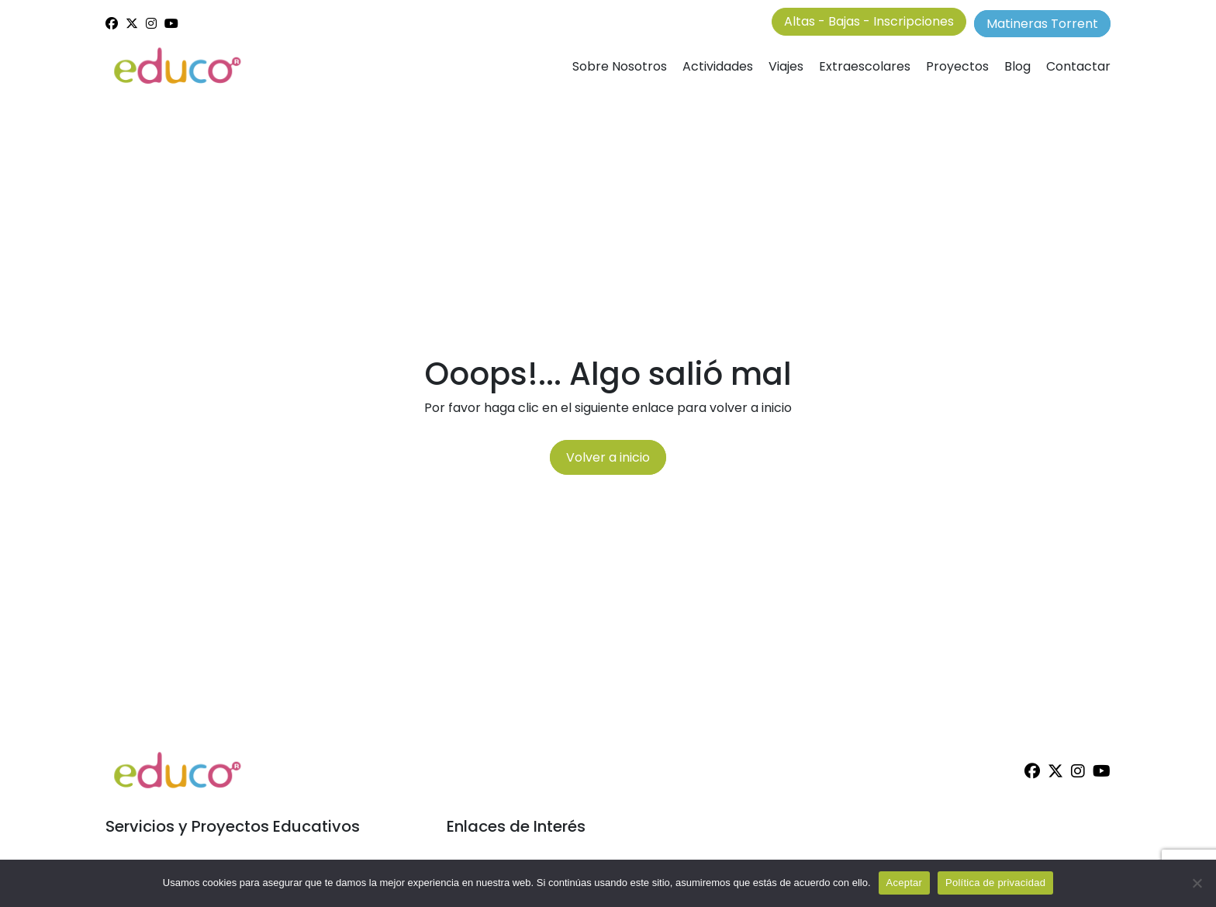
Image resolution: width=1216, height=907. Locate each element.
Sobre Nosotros (619, 66)
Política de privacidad (995, 882)
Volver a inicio (608, 457)
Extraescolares (864, 66)
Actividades (717, 66)
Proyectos (957, 66)
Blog (1017, 66)
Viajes (786, 66)
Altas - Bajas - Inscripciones (869, 21)
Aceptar (904, 882)
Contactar (1078, 66)
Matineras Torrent (1042, 24)
